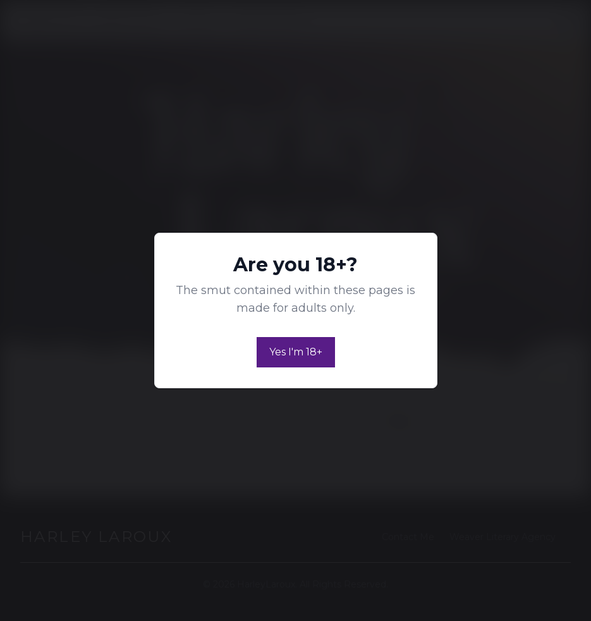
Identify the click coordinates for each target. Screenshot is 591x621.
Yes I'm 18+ (295, 352)
